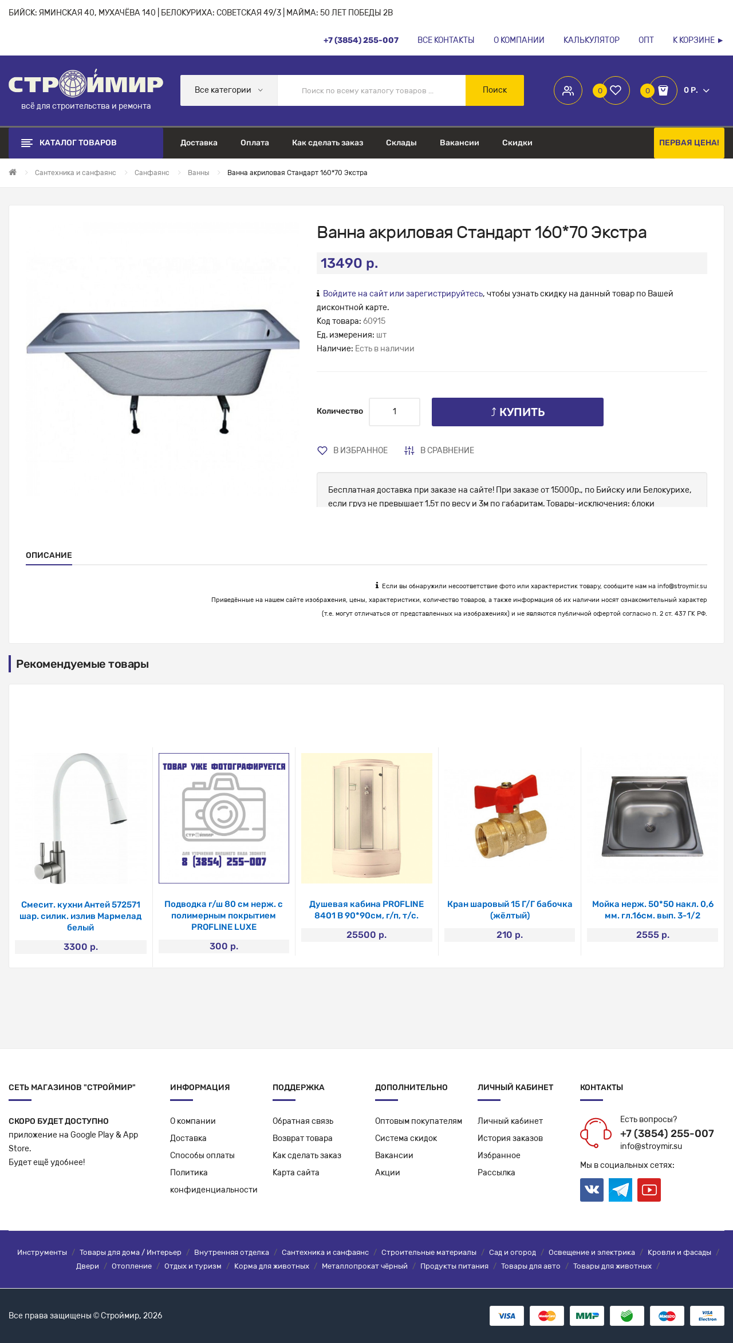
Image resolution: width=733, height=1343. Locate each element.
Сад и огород (512, 1252)
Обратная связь (303, 1121)
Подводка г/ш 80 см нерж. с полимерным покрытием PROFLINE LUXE (223, 915)
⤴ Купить (518, 412)
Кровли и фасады (679, 1252)
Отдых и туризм (193, 1266)
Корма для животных (271, 1266)
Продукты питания (454, 1266)
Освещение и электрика (592, 1252)
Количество (340, 411)
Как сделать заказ (307, 1155)
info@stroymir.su (682, 586)
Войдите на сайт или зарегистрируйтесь (403, 294)
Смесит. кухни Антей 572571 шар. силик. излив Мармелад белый (80, 916)
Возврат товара (303, 1138)
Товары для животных (612, 1266)
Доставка (188, 1138)
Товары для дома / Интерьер (131, 1252)
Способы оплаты (202, 1155)
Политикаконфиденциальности (214, 1181)
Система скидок (406, 1138)
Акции (387, 1173)
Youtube (649, 1190)
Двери (87, 1266)
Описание (49, 555)
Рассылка (496, 1173)
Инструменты (42, 1252)
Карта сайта (296, 1173)
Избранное (499, 1155)
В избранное (360, 450)
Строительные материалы (428, 1252)
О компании (193, 1121)
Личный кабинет (510, 1121)
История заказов (510, 1138)
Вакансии (394, 1155)
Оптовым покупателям (418, 1121)
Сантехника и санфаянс (325, 1252)
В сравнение (447, 450)
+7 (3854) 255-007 (667, 1133)
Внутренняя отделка (231, 1252)
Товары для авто (531, 1266)
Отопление (132, 1266)
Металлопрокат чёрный (365, 1266)
